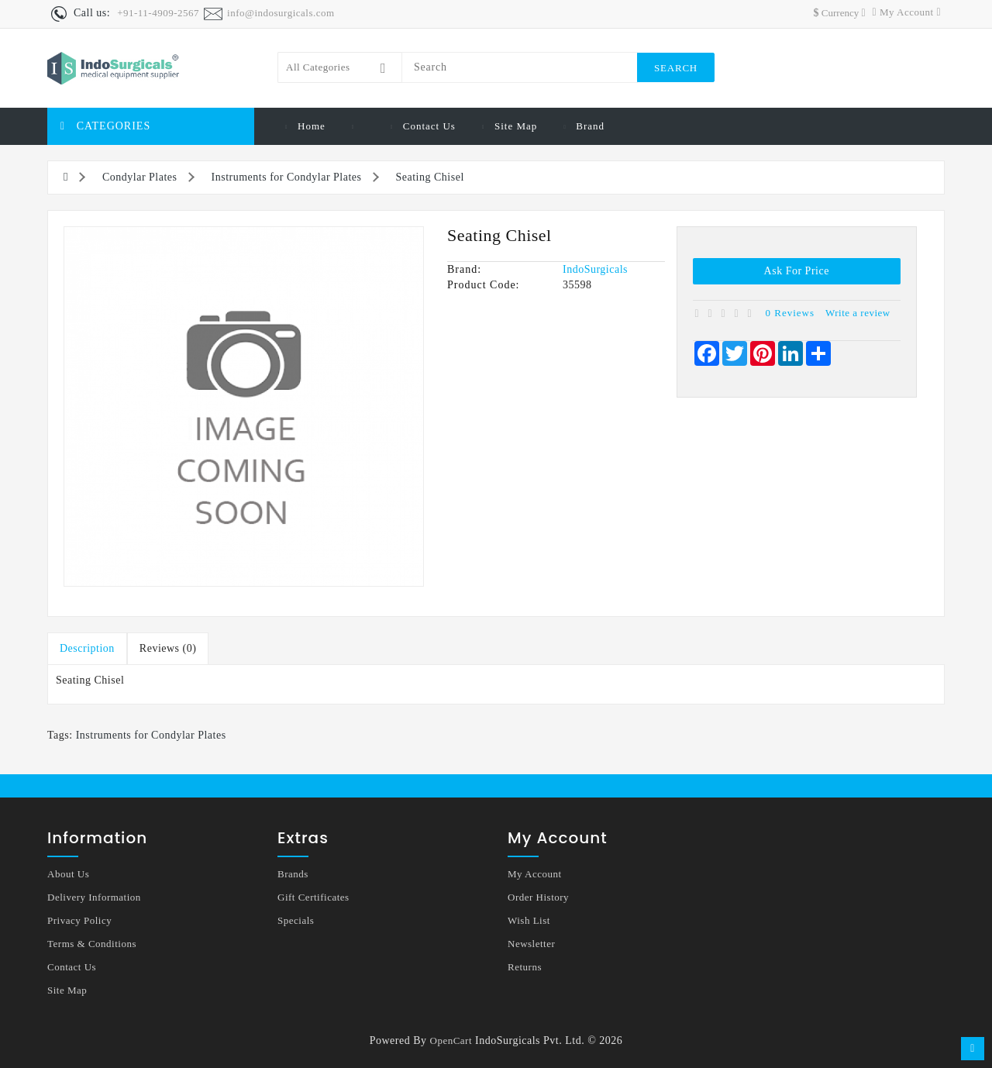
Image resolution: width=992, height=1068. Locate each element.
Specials (295, 920)
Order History (538, 897)
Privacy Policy (79, 920)
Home (312, 126)
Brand (590, 126)
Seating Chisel (430, 177)
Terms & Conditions (91, 943)
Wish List (529, 920)
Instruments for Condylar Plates (287, 177)
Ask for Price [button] (796, 271)
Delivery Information (94, 897)
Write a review (857, 313)
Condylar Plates (139, 177)
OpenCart (451, 1040)
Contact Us (429, 126)
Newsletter (531, 943)
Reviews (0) (168, 648)
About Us (68, 874)
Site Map (515, 126)
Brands (292, 874)
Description (87, 648)
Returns (525, 967)
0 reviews (790, 313)
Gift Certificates (313, 897)
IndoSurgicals (595, 269)
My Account (535, 874)
